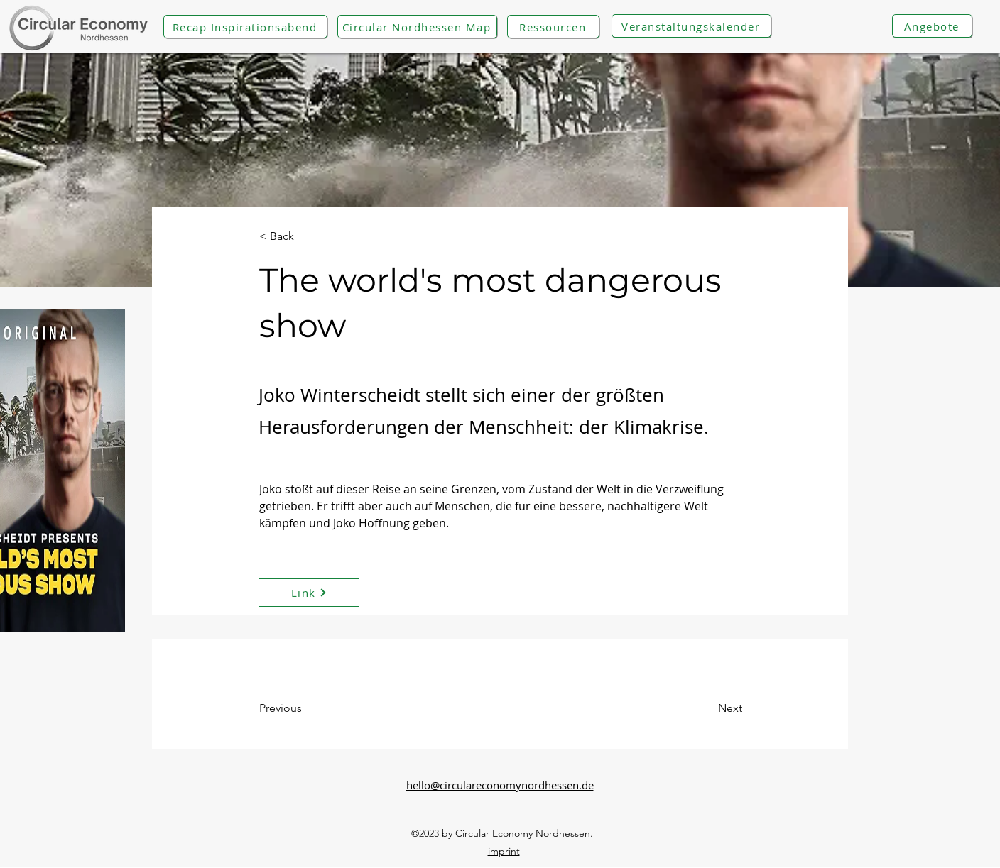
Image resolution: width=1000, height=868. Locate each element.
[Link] (309, 592)
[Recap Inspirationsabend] (245, 26)
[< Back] (306, 236)
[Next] (694, 708)
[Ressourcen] (553, 26)
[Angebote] (932, 26)
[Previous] (316, 708)
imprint (504, 851)
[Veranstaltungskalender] (691, 26)
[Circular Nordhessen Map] (417, 26)
